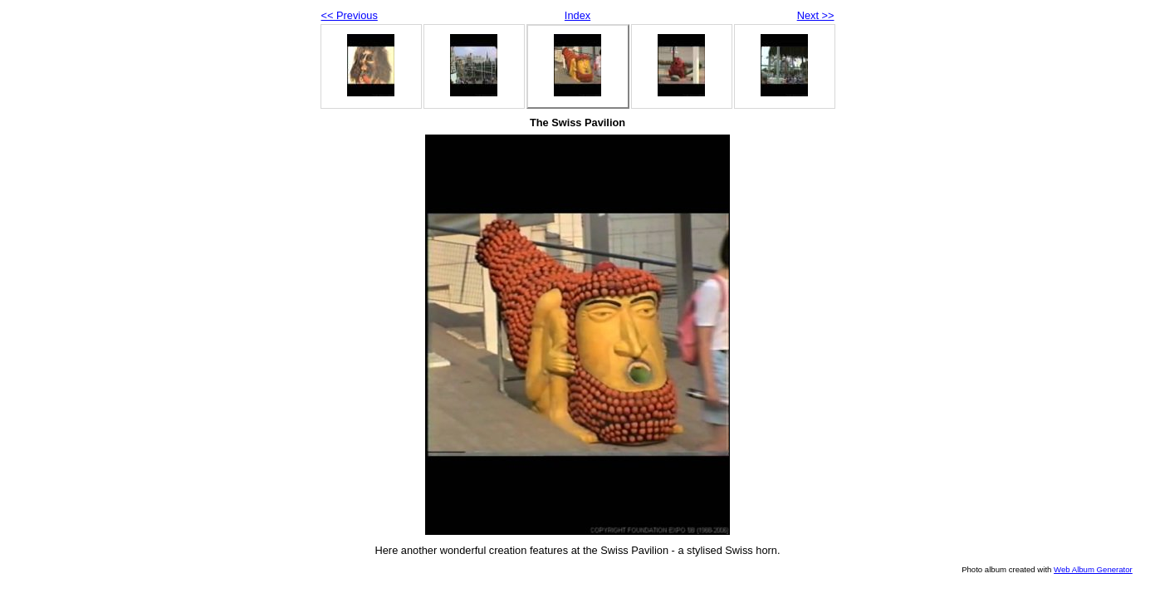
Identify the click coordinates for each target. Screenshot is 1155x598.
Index (577, 15)
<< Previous (349, 15)
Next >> (815, 15)
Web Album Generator (1093, 569)
